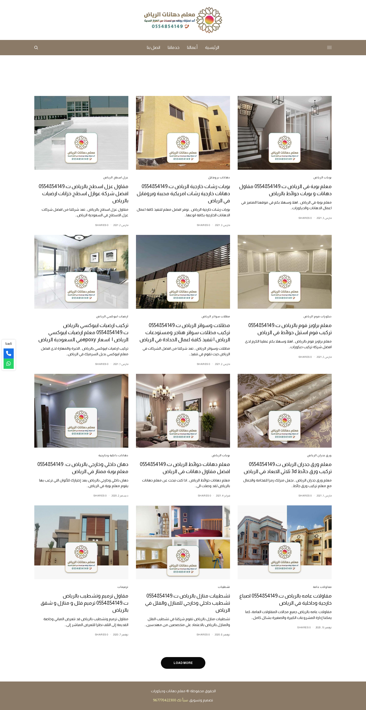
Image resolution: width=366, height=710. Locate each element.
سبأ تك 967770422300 (170, 700)
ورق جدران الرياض (319, 455)
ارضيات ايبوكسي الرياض (112, 316)
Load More (183, 663)
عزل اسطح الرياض (115, 177)
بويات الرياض (322, 177)
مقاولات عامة (322, 586)
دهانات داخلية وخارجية (113, 455)
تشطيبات (224, 586)
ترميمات (122, 586)
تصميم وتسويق (201, 700)
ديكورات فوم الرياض (317, 316)
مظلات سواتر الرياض (216, 316)
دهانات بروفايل (219, 177)
